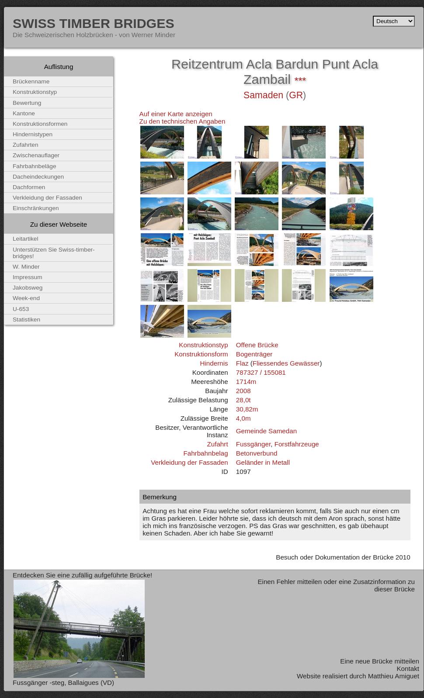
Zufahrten (25, 145)
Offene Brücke (257, 345)
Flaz (242, 363)
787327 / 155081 (261, 372)
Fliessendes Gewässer (286, 363)
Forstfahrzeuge (297, 444)
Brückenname (31, 81)
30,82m (247, 409)
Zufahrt (217, 444)
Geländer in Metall (263, 462)
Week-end (26, 298)
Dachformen (29, 187)
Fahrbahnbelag (205, 453)
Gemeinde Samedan (266, 431)
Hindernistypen (32, 134)
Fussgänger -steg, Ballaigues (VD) (63, 682)
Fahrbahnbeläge (34, 166)
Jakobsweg (27, 287)
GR (296, 95)
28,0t (243, 400)
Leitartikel (25, 238)
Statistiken (26, 319)
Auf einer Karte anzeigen (175, 113)
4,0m (243, 418)
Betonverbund (257, 453)
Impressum (27, 277)
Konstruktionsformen (40, 124)
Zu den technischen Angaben (182, 121)
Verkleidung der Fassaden (189, 462)
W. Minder (26, 266)
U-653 (21, 309)
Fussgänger (253, 444)
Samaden (263, 95)
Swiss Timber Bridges (93, 23)
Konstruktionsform (201, 354)
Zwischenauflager (36, 155)
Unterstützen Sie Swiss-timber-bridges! (54, 252)
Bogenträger (254, 354)
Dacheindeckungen (38, 176)
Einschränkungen (36, 208)
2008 (243, 390)
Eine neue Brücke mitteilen (379, 661)
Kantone (24, 113)
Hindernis (214, 363)
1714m (246, 381)
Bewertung (27, 103)
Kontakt (407, 668)
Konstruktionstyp (203, 345)
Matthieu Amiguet (393, 676)
